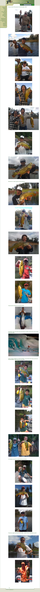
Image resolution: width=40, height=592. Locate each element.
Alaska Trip (5, 16)
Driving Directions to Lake (3, 20)
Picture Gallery (5, 12)
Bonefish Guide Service (4, 18)
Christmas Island (5, 14)
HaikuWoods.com (11, 589)
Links (6, 17)
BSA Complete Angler (4, 19)
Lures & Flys (5, 13)
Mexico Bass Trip (5, 15)
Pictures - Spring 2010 (4, 11)
